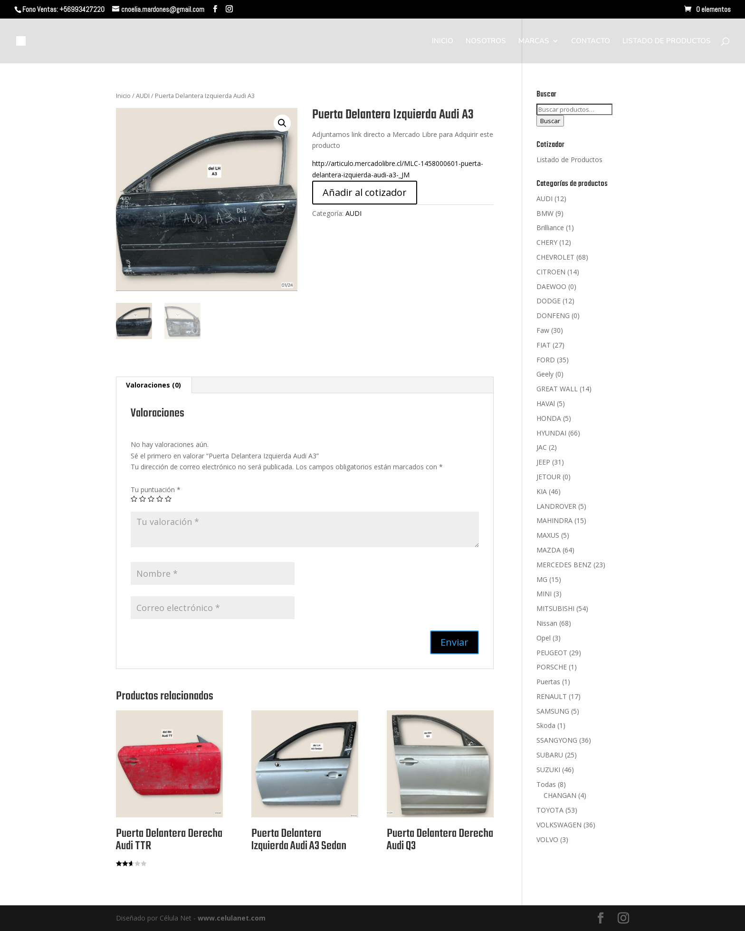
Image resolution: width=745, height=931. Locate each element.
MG (541, 579)
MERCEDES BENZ (564, 564)
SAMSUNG (552, 711)
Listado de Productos (569, 159)
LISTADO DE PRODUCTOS (666, 42)
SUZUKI (548, 769)
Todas (546, 784)
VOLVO (547, 839)
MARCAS (533, 42)
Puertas (548, 681)
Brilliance (550, 227)
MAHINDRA (554, 520)
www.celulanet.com (232, 917)
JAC (541, 447)
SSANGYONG (556, 740)
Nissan (546, 623)
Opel (543, 637)
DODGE (548, 300)
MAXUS (547, 535)
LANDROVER (556, 506)
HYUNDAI (551, 432)
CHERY (546, 242)
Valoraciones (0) (153, 384)
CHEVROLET (555, 257)
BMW (545, 213)
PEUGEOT (551, 652)
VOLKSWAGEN (559, 824)
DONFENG (553, 315)
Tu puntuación (156, 489)
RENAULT (551, 696)
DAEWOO (551, 286)
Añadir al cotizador (365, 192)
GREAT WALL (557, 388)
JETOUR (548, 476)
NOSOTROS (486, 42)
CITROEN (550, 271)
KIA (541, 491)
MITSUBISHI (555, 608)
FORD (545, 359)
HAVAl (545, 403)
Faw (542, 330)
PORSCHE (551, 666)
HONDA (548, 418)
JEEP (543, 461)
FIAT (543, 344)
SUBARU (549, 754)
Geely (545, 373)
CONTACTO (590, 42)
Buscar (550, 120)
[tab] (153, 385)
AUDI (143, 95)
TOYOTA (550, 810)
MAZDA (548, 549)
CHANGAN (560, 795)
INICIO (442, 42)
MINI (544, 593)
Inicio (123, 95)
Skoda (545, 725)
